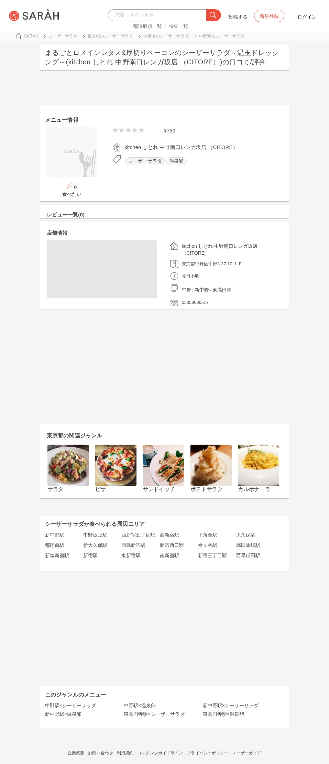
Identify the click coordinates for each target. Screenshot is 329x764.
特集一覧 (178, 26)
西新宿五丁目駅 (138, 535)
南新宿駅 (169, 555)
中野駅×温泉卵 (139, 705)
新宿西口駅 (172, 545)
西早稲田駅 (248, 555)
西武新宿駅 (133, 545)
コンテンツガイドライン (160, 753)
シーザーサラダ (145, 161)
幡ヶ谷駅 (207, 545)
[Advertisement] (164, 89)
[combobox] (159, 15)
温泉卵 (176, 161)
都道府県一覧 (147, 26)
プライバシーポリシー (207, 753)
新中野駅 (54, 535)
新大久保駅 (95, 545)
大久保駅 (245, 535)
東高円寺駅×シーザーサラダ (154, 714)
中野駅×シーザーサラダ (70, 705)
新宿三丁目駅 (212, 555)
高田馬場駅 (248, 545)
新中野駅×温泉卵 (63, 714)
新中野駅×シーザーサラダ (231, 705)
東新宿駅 (131, 555)
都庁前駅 (54, 545)
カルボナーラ (254, 489)
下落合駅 (207, 535)
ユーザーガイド (246, 753)
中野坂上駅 (95, 535)
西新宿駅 (169, 535)
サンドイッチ (159, 489)
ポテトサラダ (206, 489)
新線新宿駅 (57, 555)
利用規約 (125, 753)
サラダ (55, 489)
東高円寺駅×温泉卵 (223, 714)
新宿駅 (90, 555)
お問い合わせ (100, 753)
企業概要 (76, 753)
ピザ (100, 489)
